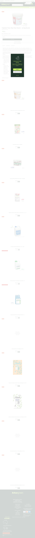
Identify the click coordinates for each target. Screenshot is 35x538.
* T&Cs (17, 75)
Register (17, 69)
